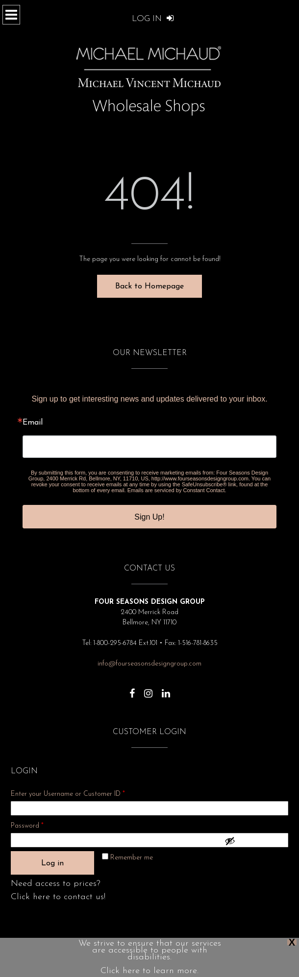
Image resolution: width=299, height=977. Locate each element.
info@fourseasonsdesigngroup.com (149, 663)
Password (40, 824)
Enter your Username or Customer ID (68, 794)
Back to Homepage (149, 286)
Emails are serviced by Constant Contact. (176, 490)
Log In (153, 19)
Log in (52, 863)
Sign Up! (149, 517)
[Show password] (253, 841)
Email (33, 423)
